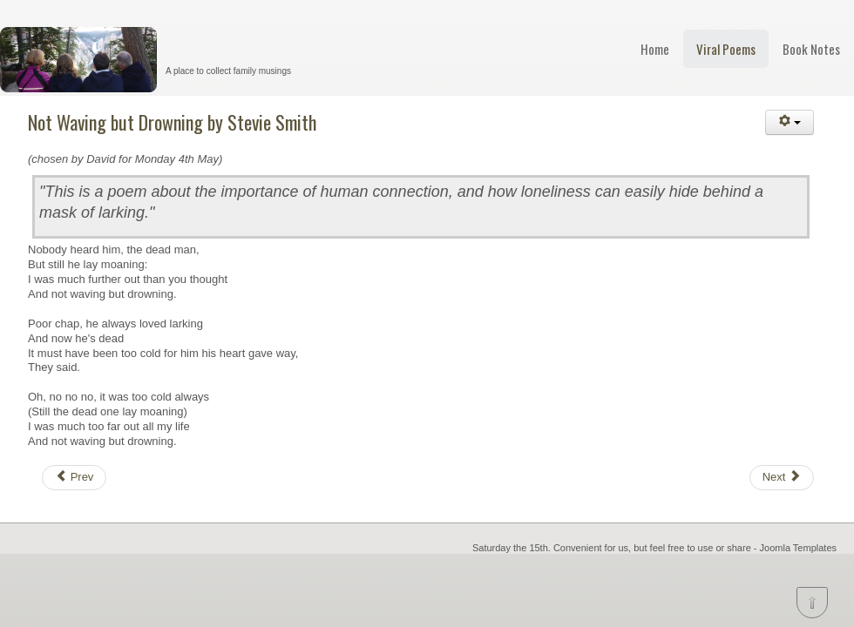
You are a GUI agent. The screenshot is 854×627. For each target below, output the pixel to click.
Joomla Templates (798, 548)
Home (654, 48)
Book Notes (811, 48)
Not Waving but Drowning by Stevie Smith (172, 122)
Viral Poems (726, 48)
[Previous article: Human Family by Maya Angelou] (74, 477)
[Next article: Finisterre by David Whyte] (781, 477)
